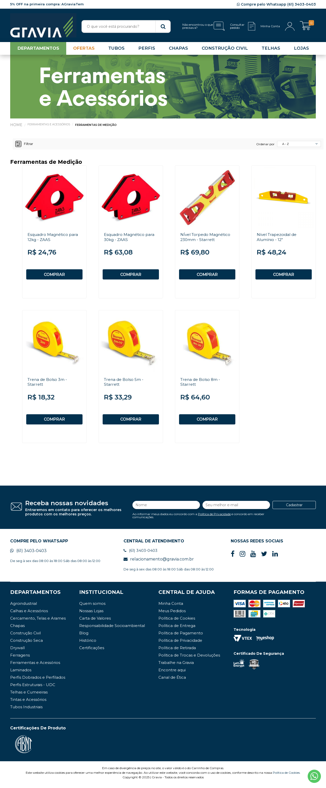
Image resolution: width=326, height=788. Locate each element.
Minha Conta (170, 607)
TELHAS (271, 49)
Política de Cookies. (287, 776)
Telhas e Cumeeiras (29, 695)
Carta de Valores (95, 622)
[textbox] (126, 26)
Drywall (17, 651)
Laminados (20, 673)
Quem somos (92, 607)
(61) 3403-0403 (28, 554)
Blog (83, 636)
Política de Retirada (177, 651)
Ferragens (20, 659)
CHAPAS (178, 49)
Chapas (17, 629)
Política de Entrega (176, 629)
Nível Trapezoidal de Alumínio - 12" (278, 238)
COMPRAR (54, 275)
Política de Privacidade (214, 517)
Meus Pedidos (172, 614)
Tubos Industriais (26, 710)
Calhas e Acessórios (29, 614)
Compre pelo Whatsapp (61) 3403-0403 (276, 4)
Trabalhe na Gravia (176, 666)
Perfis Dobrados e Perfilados (37, 681)
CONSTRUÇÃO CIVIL (225, 49)
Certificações (91, 651)
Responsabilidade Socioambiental (112, 629)
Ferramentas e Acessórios (49, 125)
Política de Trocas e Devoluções (189, 659)
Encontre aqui (172, 673)
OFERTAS (83, 49)
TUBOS (116, 49)
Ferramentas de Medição (97, 126)
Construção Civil (25, 636)
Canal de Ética (172, 681)
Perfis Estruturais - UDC (32, 688)
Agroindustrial (23, 607)
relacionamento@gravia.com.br (159, 562)
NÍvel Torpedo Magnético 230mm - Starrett (206, 238)
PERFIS (146, 49)
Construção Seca (26, 644)
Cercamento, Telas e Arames (38, 622)
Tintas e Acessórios (28, 703)
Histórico (87, 644)
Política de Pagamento (180, 636)
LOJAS (301, 49)
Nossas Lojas (91, 614)
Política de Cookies (176, 622)
